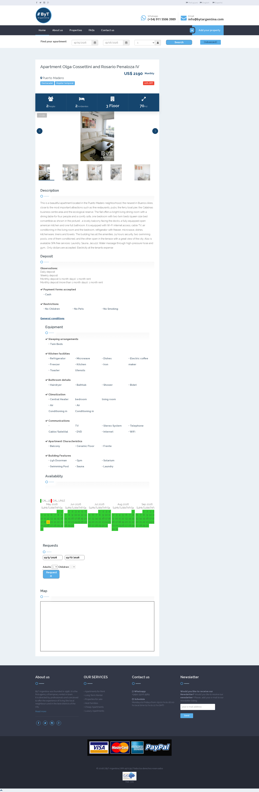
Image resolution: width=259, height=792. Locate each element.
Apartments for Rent (95, 691)
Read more (40, 711)
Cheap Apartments (94, 707)
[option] (97, 136)
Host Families (91, 703)
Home (42, 30)
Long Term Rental (94, 695)
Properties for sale (93, 699)
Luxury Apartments (94, 711)
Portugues (192, 2)
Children (63, 566)
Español (217, 2)
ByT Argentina (112, 768)
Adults (47, 566)
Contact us (107, 30)
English (204, 2)
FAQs (92, 30)
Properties (76, 30)
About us (57, 30)
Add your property (206, 30)
